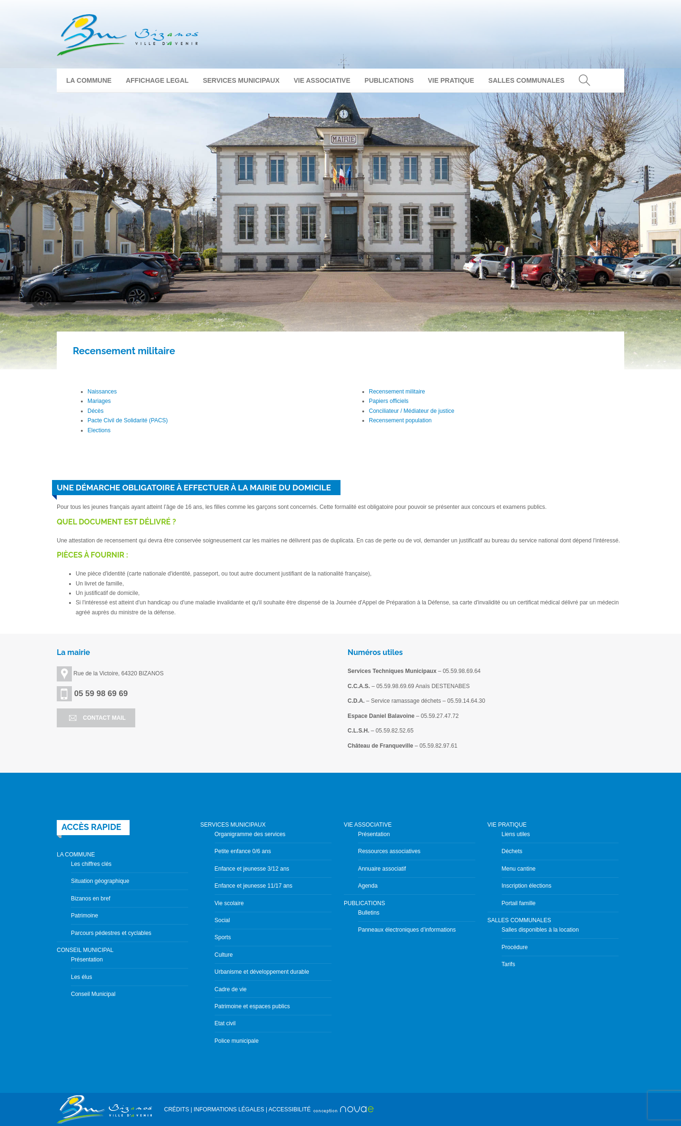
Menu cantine (519, 868)
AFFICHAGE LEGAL (157, 80)
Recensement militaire (397, 391)
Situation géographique (100, 881)
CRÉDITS (176, 1109)
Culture (224, 954)
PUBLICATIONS (389, 80)
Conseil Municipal (93, 994)
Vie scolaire (229, 903)
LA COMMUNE (89, 80)
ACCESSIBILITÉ (290, 1109)
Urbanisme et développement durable (262, 972)
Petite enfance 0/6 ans (243, 851)
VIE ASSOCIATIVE (322, 80)
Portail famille (519, 903)
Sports (223, 937)
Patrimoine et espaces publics (252, 1006)
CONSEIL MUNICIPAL (85, 950)
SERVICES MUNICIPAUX (241, 80)
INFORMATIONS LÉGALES (228, 1109)
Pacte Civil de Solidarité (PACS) (127, 420)
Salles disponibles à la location (540, 929)
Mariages (99, 401)
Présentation (87, 959)
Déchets (512, 851)
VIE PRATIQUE (451, 80)
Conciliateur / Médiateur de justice (411, 411)
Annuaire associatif (382, 868)
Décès (95, 411)
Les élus (81, 977)
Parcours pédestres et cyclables (111, 933)
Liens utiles (516, 834)
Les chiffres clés (91, 864)
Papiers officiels (389, 401)
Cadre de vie (231, 989)
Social (222, 920)
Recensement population (400, 420)
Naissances (102, 391)
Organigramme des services (250, 834)
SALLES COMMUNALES (527, 80)
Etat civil (225, 1023)
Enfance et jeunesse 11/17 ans (254, 885)
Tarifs (508, 964)
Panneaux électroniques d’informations (407, 929)
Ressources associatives (389, 851)
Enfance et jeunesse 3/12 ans (252, 868)
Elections (99, 430)
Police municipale (237, 1041)
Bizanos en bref (90, 898)
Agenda (367, 885)
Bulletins (368, 912)
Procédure (515, 947)
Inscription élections (526, 885)
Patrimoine (84, 915)
